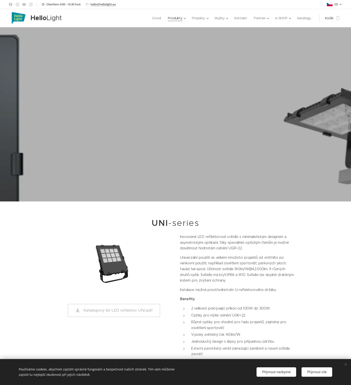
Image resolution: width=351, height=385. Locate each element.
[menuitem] (155, 18)
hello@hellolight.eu (103, 4)
